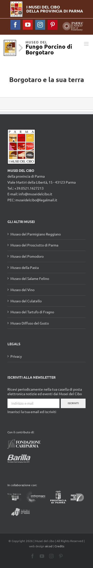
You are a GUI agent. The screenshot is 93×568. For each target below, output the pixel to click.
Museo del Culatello (26, 301)
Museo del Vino (22, 289)
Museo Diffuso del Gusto (29, 323)
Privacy (16, 356)
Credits (59, 546)
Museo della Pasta (24, 267)
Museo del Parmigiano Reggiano (35, 234)
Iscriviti (73, 403)
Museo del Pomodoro (27, 256)
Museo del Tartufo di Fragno (32, 312)
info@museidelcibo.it (35, 194)
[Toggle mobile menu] (86, 43)
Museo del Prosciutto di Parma (34, 245)
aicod (48, 546)
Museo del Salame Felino (29, 278)
